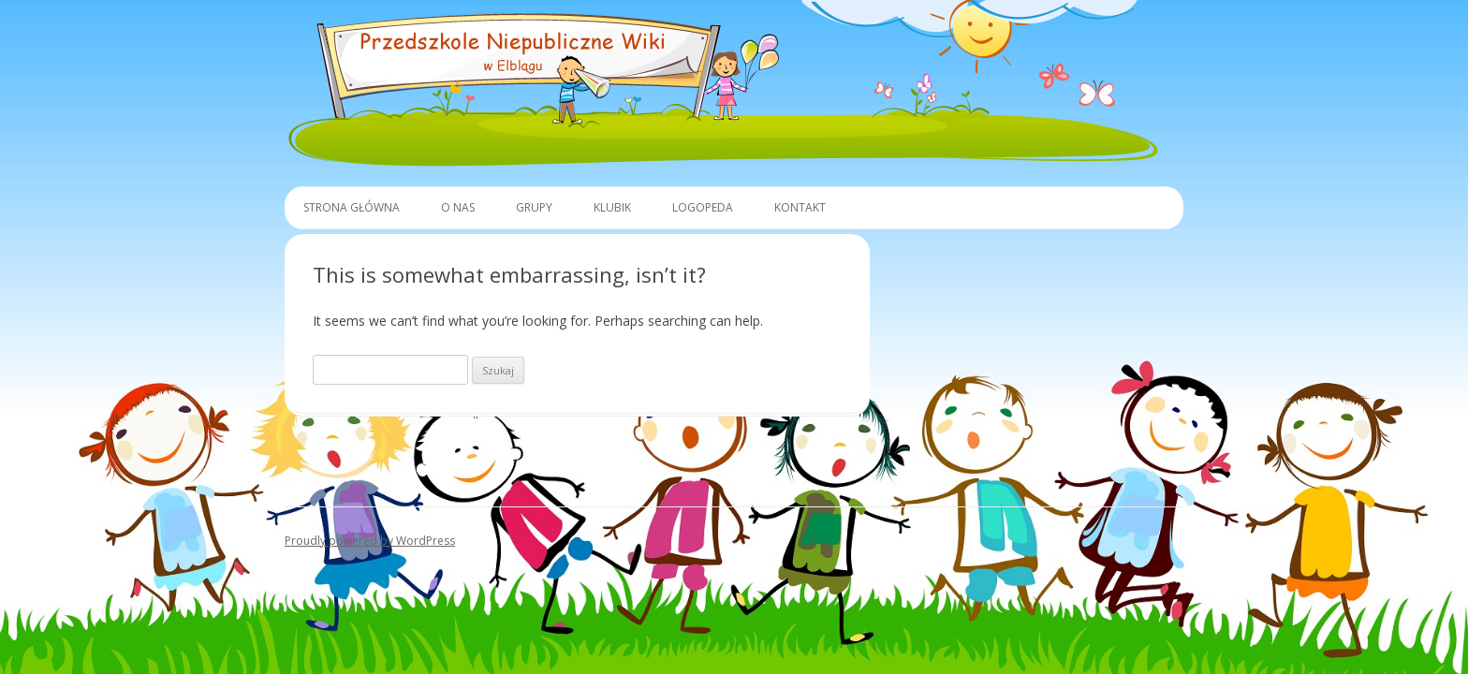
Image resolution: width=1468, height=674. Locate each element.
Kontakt (800, 207)
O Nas (458, 207)
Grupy (534, 207)
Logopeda (702, 207)
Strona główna (351, 207)
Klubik (612, 207)
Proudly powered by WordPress (370, 541)
